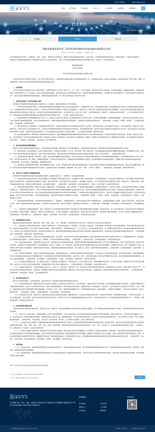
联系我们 (132, 8)
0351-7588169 (120, 2)
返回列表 (140, 377)
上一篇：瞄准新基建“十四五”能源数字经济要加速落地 (26, 374)
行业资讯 (140, 30)
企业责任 (120, 8)
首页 (63, 8)
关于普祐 (72, 8)
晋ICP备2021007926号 (138, 428)
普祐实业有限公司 (19, 428)
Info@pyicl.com (140, 2)
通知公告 (118, 39)
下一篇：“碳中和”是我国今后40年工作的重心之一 (25, 378)
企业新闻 (37, 39)
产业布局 (84, 8)
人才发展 (108, 8)
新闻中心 (96, 8)
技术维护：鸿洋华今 (121, 428)
